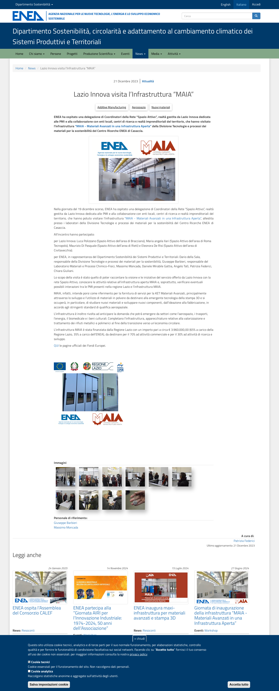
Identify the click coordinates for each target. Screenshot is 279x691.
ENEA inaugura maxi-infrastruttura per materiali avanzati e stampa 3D (159, 612)
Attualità (148, 81)
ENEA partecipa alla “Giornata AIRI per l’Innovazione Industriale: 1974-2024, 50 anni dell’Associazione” (97, 618)
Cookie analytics (42, 671)
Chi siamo (37, 53)
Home (19, 53)
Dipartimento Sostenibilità (34, 4)
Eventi (125, 53)
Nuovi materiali (161, 107)
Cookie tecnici (40, 662)
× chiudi (139, 638)
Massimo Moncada (66, 527)
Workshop (211, 630)
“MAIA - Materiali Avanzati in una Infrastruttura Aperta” (113, 126)
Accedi (256, 4)
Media (156, 53)
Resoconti (28, 630)
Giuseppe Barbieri (65, 522)
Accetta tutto (238, 684)
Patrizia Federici (244, 540)
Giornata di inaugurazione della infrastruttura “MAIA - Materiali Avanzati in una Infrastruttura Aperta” (220, 615)
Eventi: (199, 630)
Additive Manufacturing (111, 107)
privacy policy (138, 654)
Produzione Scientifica (99, 53)
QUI (56, 345)
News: (17, 630)
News (140, 53)
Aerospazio (139, 107)
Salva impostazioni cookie (49, 684)
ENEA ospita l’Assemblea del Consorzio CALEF (37, 610)
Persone (55, 53)
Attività (174, 53)
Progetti (72, 53)
